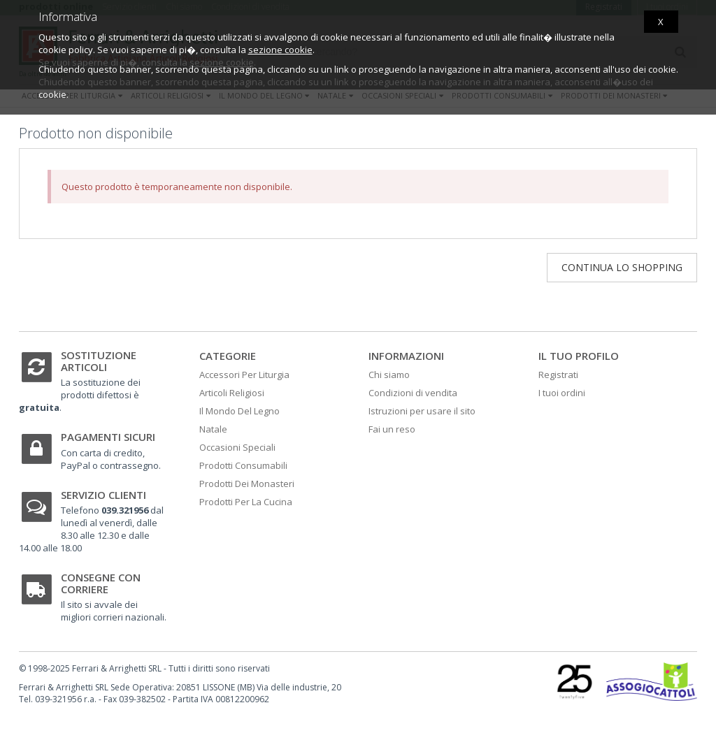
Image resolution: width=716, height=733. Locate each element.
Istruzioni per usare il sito (421, 411)
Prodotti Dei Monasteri (246, 483)
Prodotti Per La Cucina (245, 501)
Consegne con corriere (101, 583)
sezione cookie (280, 49)
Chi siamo (389, 374)
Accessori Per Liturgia (244, 374)
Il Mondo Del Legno (239, 411)
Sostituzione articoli (98, 361)
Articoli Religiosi (231, 392)
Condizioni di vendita (412, 392)
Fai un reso (391, 429)
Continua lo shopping (621, 267)
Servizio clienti (103, 495)
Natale (213, 429)
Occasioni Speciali (237, 447)
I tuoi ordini (561, 392)
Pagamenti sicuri (108, 437)
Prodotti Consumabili (243, 465)
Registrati (558, 374)
